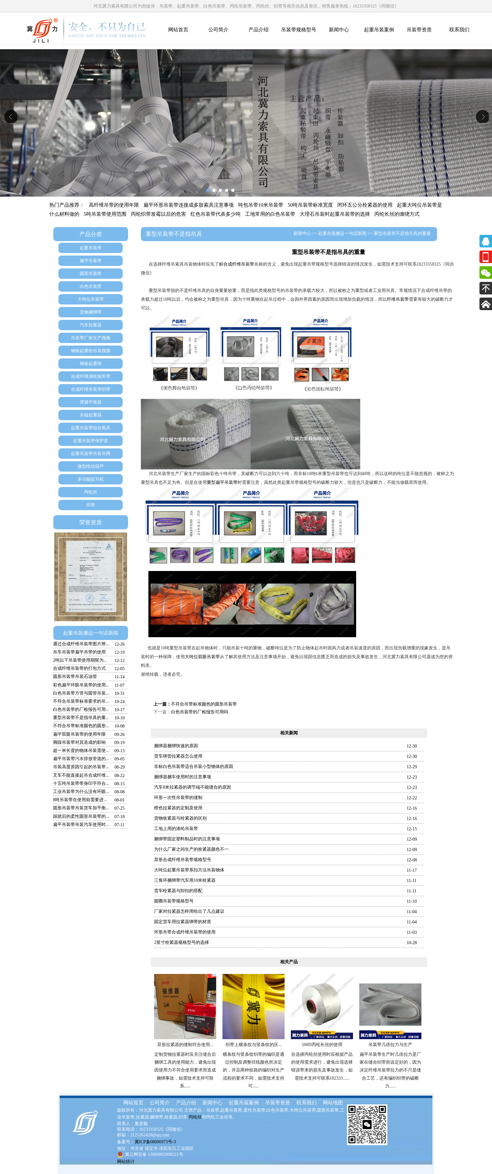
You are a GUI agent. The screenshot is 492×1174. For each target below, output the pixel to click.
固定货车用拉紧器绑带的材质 (182, 921)
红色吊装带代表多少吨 (215, 214)
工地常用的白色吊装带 (270, 214)
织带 (90, 505)
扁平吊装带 (91, 260)
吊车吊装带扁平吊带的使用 (79, 652)
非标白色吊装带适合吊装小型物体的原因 (193, 766)
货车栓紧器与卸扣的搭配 (178, 890)
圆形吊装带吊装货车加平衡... (81, 808)
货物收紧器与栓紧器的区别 (180, 818)
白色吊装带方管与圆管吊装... (81, 693)
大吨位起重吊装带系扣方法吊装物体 (189, 870)
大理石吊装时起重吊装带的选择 (335, 214)
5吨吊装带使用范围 (105, 214)
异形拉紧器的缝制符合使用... (185, 1044)
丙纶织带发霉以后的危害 (158, 214)
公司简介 (218, 29)
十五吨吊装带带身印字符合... (81, 783)
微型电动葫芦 (91, 466)
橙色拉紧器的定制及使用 (178, 808)
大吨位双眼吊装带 (202, 656)
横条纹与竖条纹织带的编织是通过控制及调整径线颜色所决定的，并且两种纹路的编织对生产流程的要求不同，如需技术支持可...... (253, 1070)
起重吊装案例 (379, 29)
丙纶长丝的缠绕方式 (397, 214)
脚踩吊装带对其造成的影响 (79, 742)
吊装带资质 (419, 29)
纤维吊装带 (398, 299)
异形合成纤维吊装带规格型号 (182, 859)
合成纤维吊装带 (238, 264)
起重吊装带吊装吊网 (90, 453)
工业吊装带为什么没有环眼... (81, 791)
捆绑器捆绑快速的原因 (176, 745)
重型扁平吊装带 (222, 482)
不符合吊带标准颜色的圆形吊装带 (204, 704)
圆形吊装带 (91, 273)
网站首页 (178, 29)
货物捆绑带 (91, 312)
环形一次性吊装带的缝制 (178, 797)
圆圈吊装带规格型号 (174, 901)
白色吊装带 (91, 286)
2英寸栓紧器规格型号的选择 (181, 942)
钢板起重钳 (91, 363)
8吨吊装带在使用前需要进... (80, 799)
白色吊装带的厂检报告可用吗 (199, 712)
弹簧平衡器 (91, 402)
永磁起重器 (91, 415)
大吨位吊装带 (91, 299)
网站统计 (126, 1161)
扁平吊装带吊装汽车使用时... (81, 824)
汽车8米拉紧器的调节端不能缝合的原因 (192, 787)
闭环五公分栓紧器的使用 (365, 205)
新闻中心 (339, 29)
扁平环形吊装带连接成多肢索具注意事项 (188, 205)
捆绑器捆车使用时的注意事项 (182, 777)
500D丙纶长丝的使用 (322, 1044)
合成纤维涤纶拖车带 (90, 376)
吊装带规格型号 (298, 29)
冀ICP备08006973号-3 (155, 1142)
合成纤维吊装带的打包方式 (79, 668)
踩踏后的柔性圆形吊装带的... (81, 816)
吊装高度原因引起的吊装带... (81, 766)
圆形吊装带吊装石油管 (75, 676)
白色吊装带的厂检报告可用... (81, 709)
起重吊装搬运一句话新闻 (90, 633)
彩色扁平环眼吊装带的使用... (81, 685)
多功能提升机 (91, 479)
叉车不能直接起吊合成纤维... (81, 775)
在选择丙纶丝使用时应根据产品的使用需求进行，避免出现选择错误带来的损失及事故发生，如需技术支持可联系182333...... (322, 1066)
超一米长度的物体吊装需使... (81, 750)
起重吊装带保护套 (90, 440)
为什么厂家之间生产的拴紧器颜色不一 (191, 849)
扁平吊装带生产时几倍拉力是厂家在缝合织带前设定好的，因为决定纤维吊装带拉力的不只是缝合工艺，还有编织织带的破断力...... (390, 1070)
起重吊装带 (91, 248)
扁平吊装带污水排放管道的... (81, 758)
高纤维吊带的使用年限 (114, 205)
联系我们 (459, 29)
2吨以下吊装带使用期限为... (80, 660)
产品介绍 (259, 29)
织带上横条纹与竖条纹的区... (254, 1044)
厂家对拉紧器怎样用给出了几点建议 (189, 911)
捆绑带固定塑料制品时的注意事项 (187, 839)
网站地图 (333, 1102)
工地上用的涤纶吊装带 (176, 828)
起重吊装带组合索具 (90, 428)
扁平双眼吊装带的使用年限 (79, 734)
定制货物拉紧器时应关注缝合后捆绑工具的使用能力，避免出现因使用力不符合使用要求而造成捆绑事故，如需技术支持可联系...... (185, 1070)
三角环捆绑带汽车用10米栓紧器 (185, 880)
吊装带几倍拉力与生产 (390, 1044)
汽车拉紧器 (91, 325)
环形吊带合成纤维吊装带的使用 (185, 932)
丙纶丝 (90, 492)
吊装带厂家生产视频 (90, 338)
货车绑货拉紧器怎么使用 (178, 756)
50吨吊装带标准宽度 (310, 205)
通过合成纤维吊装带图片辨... (81, 644)
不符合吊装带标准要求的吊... (81, 701)
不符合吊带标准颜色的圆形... (81, 725)
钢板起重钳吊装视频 (90, 350)
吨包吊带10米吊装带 (260, 205)
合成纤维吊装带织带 (90, 389)
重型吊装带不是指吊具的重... (81, 717)
